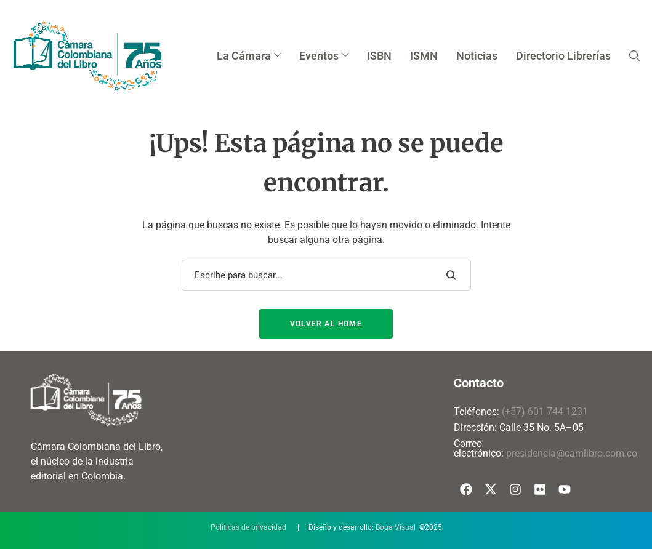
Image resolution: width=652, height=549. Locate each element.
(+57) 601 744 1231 (545, 411)
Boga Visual (396, 527)
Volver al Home (326, 323)
